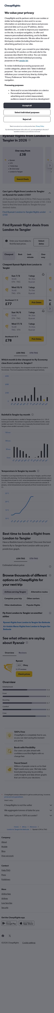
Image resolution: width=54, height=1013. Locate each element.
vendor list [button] (23, 60)
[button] (27, 105)
